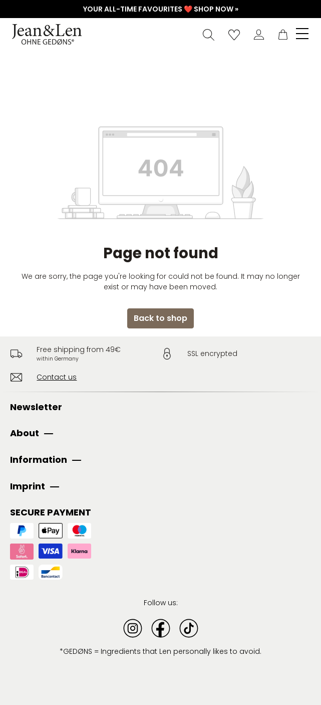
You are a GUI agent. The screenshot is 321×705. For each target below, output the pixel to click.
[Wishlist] (236, 35)
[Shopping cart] (285, 35)
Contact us (57, 377)
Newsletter (36, 407)
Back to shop (160, 318)
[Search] (211, 35)
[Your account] (261, 35)
